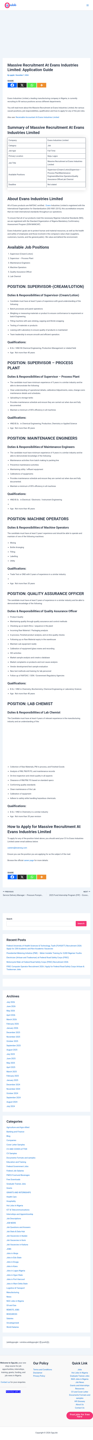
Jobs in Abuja (12, 1255)
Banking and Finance (15, 1133)
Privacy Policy (39, 1375)
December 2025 (13, 1034)
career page (29, 862)
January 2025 (12, 1082)
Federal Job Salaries (15, 1172)
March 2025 (11, 1073)
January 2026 (12, 1030)
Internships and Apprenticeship (19, 1216)
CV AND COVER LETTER (16, 1151)
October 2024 (12, 1095)
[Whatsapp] (31, 86)
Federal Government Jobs (17, 1168)
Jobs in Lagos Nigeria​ (15, 1272)
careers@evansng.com (17, 849)
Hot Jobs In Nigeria (14, 1207)
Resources (79, 1388)
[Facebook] (12, 86)
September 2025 (13, 1047)
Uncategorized (12, 1324)
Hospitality (11, 1203)
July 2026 (10, 1004)
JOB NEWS (11, 1224)
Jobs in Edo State (13, 1259)
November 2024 (13, 1090)
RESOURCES (11, 1316)
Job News (79, 1382)
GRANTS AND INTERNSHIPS (18, 1194)
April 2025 (10, 1069)
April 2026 (10, 1017)
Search (9, 921)
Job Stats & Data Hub (15, 1233)
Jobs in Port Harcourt (15, 1281)
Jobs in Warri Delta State (17, 1285)
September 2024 (13, 1099)
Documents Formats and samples (20, 1159)
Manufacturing (12, 1294)
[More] (41, 86)
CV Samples (11, 1155)
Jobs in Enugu (12, 1264)
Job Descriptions (13, 1220)
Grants (9, 1190)
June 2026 (10, 1008)
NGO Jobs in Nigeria (15, 1303)
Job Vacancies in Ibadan (16, 1238)
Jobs (80, 1369)
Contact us (5, 1381)
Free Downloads (13, 1181)
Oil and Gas (11, 1307)
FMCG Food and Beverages (18, 1177)
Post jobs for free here (79, 1415)
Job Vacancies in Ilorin (16, 1242)
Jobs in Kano (12, 1268)
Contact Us (80, 1407)
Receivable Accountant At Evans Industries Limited (37, 118)
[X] (22, 86)
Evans (48, 207)
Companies (11, 1142)
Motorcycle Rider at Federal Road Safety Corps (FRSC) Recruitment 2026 (37, 964)
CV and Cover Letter (79, 1391)
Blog (8, 1138)
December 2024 (13, 1086)
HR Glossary (79, 1401)
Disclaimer (37, 1372)
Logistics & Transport (15, 1290)
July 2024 (10, 1108)
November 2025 (13, 1038)
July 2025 (10, 1056)
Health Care (11, 1198)
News (8, 1298)
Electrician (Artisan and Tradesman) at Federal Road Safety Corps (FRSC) (37, 959)
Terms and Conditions (42, 1369)
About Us (80, 1404)
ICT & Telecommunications (17, 1211)
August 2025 (11, 1051)
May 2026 (10, 1012)
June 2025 (10, 1060)
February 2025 (12, 1078)
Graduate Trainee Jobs (16, 1185)
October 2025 (12, 1043)
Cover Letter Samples (15, 1146)
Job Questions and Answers (18, 1229)
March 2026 (11, 1021)
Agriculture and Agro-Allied (17, 1129)
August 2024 (11, 1104)
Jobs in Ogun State (14, 1277)
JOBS (8, 1251)
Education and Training (16, 1164)
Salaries (9, 1320)
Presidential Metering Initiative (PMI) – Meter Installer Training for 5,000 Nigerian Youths (44, 955)
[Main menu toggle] (87, 6)
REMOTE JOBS (12, 1311)
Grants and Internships (79, 1385)
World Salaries (12, 1329)
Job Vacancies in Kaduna (17, 1246)
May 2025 (10, 1064)
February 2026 (12, 1025)
